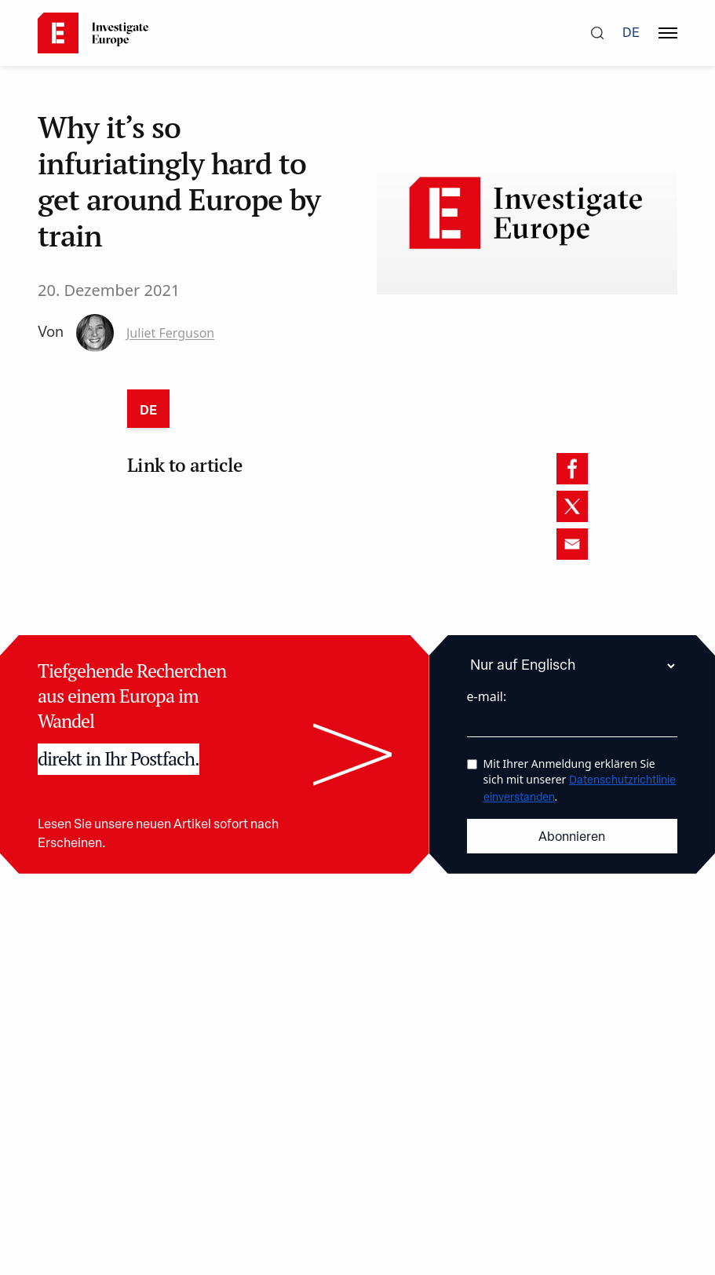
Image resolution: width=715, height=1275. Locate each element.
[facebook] (572, 468)
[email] (572, 544)
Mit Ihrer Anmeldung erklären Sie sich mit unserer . (579, 780)
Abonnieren (571, 837)
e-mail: (487, 696)
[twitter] (572, 506)
